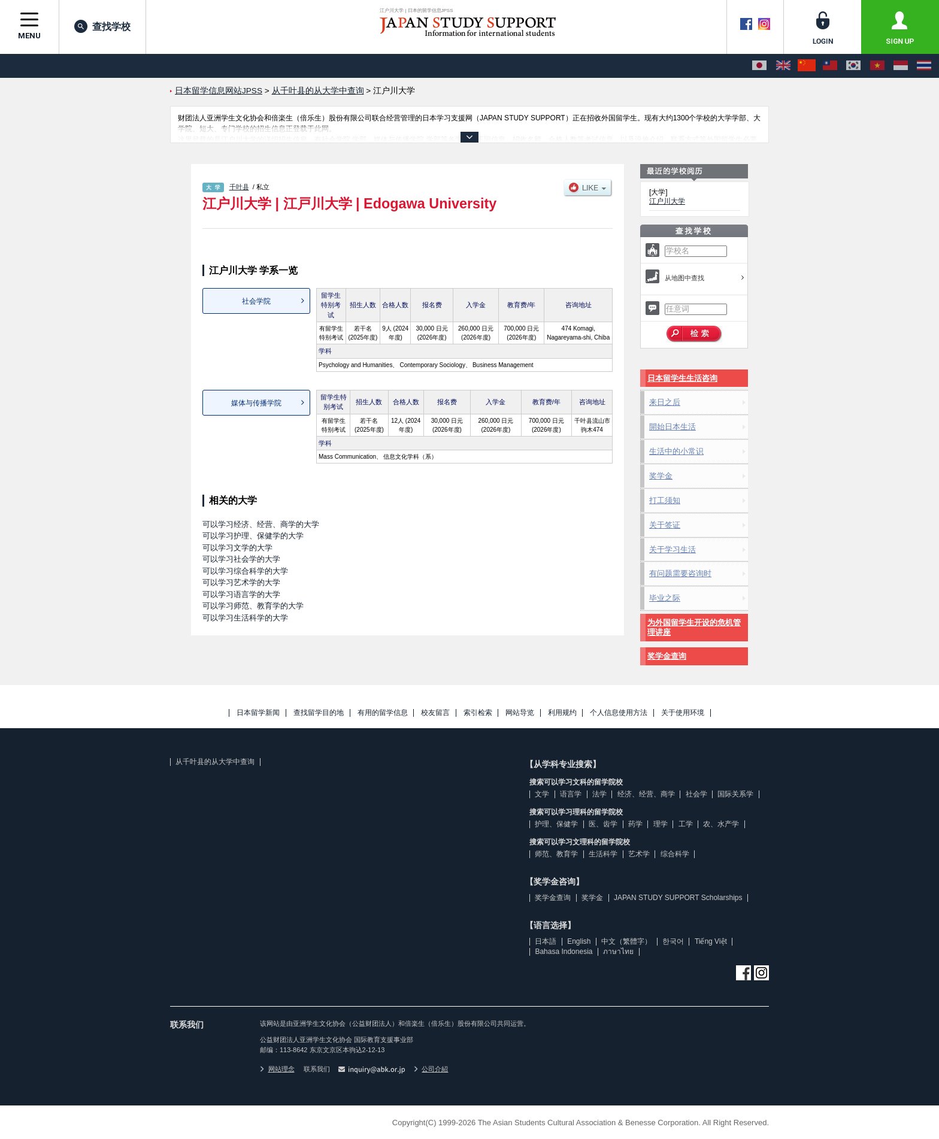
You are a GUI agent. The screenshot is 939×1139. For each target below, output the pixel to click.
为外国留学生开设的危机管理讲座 (694, 627)
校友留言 (435, 713)
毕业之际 (664, 597)
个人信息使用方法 (618, 713)
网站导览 (519, 713)
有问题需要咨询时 (680, 573)
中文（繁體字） (626, 941)
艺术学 (639, 854)
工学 (685, 824)
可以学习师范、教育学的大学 (253, 605)
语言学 (570, 794)
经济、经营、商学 (646, 794)
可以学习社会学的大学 (241, 559)
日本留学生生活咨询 (682, 378)
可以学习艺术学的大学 (241, 582)
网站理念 (277, 1069)
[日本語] (759, 65)
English (578, 941)
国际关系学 (735, 794)
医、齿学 (603, 824)
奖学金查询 (666, 656)
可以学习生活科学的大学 (245, 617)
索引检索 (478, 713)
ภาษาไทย (618, 951)
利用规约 (562, 713)
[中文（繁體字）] (830, 65)
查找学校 (102, 26)
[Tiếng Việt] (877, 65)
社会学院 (256, 301)
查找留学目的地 (318, 713)
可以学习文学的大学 (237, 547)
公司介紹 (431, 1069)
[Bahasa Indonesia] (901, 65)
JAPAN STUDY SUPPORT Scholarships (678, 897)
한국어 (673, 941)
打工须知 (664, 500)
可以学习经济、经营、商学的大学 (260, 524)
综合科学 (675, 854)
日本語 (545, 941)
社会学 (696, 794)
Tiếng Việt (711, 941)
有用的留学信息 (383, 713)
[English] (783, 65)
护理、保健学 (556, 824)
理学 (660, 824)
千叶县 (239, 186)
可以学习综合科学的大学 (245, 571)
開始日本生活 (672, 426)
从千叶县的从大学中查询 (215, 762)
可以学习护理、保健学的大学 (253, 535)
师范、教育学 (556, 854)
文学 (542, 794)
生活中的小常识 (676, 451)
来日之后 (664, 402)
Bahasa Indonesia (563, 951)
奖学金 (661, 475)
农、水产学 (721, 824)
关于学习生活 (672, 549)
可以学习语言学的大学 (241, 594)
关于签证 (664, 524)
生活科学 (603, 854)
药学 (635, 824)
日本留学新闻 (258, 713)
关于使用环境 (682, 713)
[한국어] (853, 65)
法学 (599, 794)
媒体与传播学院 (256, 403)
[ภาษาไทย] (924, 65)
